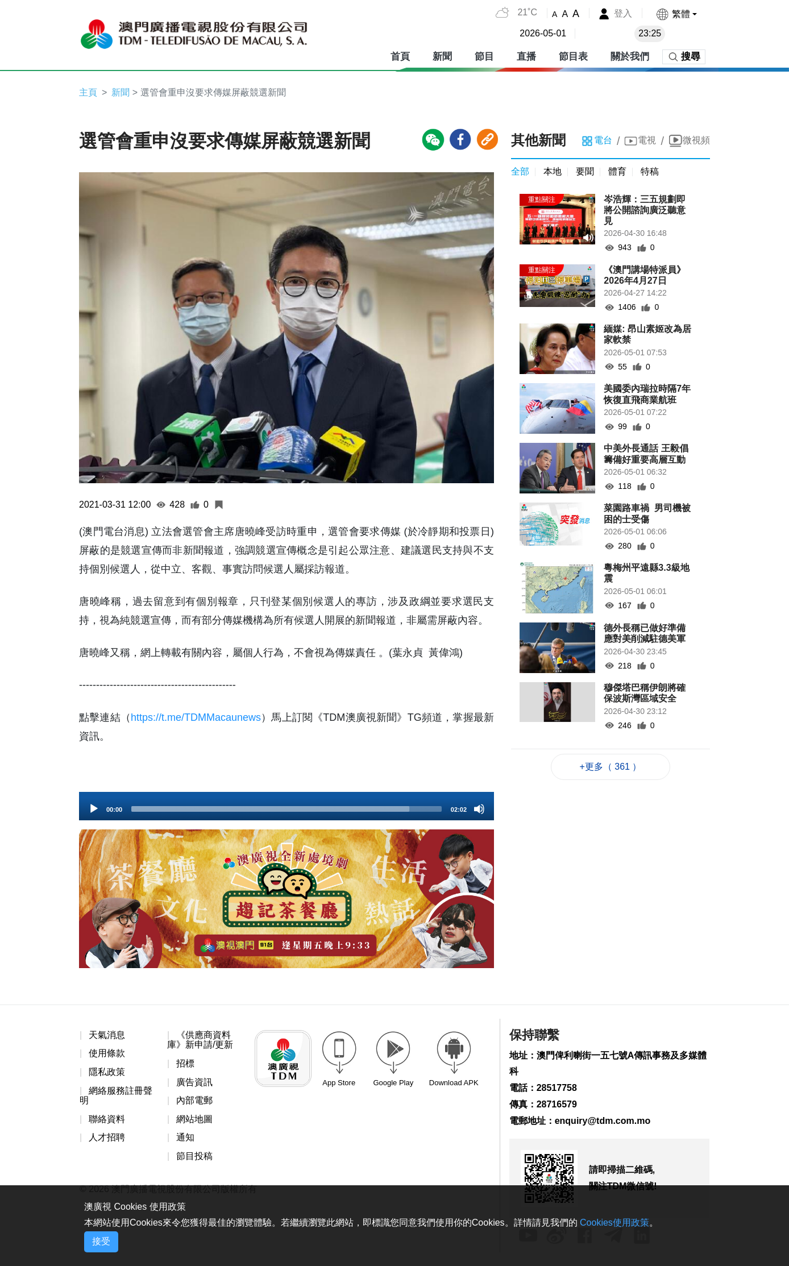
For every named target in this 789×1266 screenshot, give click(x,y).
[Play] (93, 809)
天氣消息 (107, 1035)
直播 (526, 56)
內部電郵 (194, 1100)
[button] (676, 14)
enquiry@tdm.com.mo (603, 1121)
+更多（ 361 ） (611, 766)
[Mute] (479, 809)
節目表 (573, 56)
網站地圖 (194, 1119)
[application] (286, 806)
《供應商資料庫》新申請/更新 (200, 1040)
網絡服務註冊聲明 (116, 1096)
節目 (484, 56)
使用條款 (107, 1053)
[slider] (286, 809)
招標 (185, 1063)
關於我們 (630, 56)
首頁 (400, 56)
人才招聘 (107, 1137)
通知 (185, 1137)
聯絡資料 (107, 1119)
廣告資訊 (194, 1082)
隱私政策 (107, 1072)
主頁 (88, 92)
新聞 (442, 56)
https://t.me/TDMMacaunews (196, 717)
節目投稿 (194, 1156)
